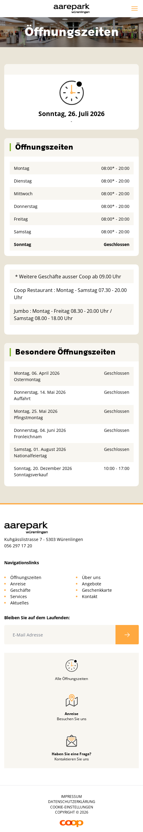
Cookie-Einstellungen (71, 807)
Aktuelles (19, 603)
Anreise (18, 584)
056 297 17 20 (18, 546)
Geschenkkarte (97, 590)
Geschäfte (20, 590)
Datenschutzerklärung (71, 801)
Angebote (91, 584)
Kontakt (89, 596)
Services (18, 596)
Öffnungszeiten (25, 577)
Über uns (91, 577)
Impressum (71, 796)
